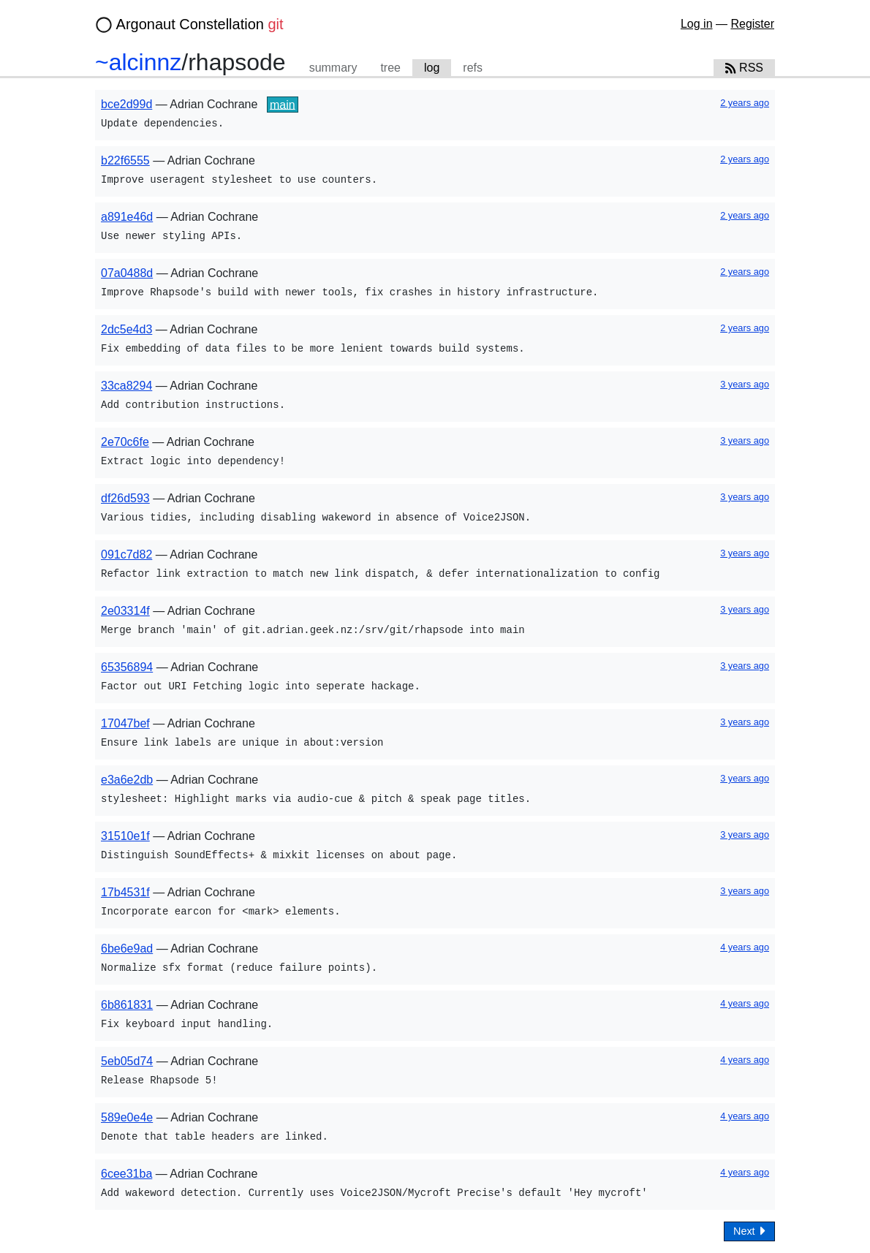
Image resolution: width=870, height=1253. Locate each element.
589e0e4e (127, 1117)
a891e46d (127, 217)
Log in (697, 24)
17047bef (125, 723)
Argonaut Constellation (200, 24)
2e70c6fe (125, 442)
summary (333, 67)
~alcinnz (138, 62)
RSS (744, 67)
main (282, 104)
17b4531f (125, 892)
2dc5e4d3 (126, 329)
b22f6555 (125, 160)
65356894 (127, 667)
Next (749, 1231)
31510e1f (125, 836)
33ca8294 (126, 385)
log (431, 67)
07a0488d (127, 273)
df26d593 (125, 498)
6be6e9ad (127, 948)
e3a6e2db (127, 779)
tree (390, 67)
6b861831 (127, 1005)
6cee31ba (126, 1173)
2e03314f (125, 611)
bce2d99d (126, 104)
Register (752, 24)
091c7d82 (126, 554)
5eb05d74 (127, 1061)
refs (473, 67)
